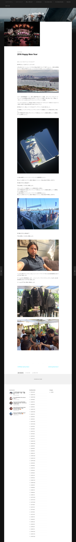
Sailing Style (69, 1)
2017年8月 (32, 499)
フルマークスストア (19, 1)
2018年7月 (32, 485)
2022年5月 (32, 418)
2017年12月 (32, 492)
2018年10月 (33, 478)
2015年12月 (33, 524)
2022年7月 (32, 414)
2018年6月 (32, 487)
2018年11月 (33, 476)
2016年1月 (32, 522)
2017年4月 (32, 508)
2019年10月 (33, 457)
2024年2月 (32, 393)
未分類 (52, 393)
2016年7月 (32, 510)
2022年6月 (32, 416)
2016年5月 (32, 512)
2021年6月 (32, 432)
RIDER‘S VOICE (7, 5)
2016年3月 (32, 517)
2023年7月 (32, 402)
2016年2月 (32, 519)
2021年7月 (32, 430)
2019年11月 (32, 455)
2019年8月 (32, 462)
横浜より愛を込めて (29, 1)
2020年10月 (33, 441)
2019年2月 (32, 473)
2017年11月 (32, 494)
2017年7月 (32, 501)
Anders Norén (43, 538)
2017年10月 (33, 496)
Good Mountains (39, 1)
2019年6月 (32, 466)
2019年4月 (32, 471)
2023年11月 (33, 395)
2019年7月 (32, 464)
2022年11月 (32, 409)
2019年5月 (32, 469)
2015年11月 (32, 526)
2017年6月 (32, 503)
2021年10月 (33, 423)
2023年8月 (32, 400)
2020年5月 (32, 448)
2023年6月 (32, 404)
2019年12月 (33, 453)
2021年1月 (32, 437)
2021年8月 (32, 427)
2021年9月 (32, 425)
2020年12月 (33, 439)
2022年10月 (33, 411)
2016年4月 (32, 515)
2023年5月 (32, 407)
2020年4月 (32, 450)
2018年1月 (32, 489)
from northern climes (48, 1)
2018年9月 (32, 480)
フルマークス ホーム (9, 1)
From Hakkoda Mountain (59, 1)
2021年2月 (32, 434)
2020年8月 (32, 446)
